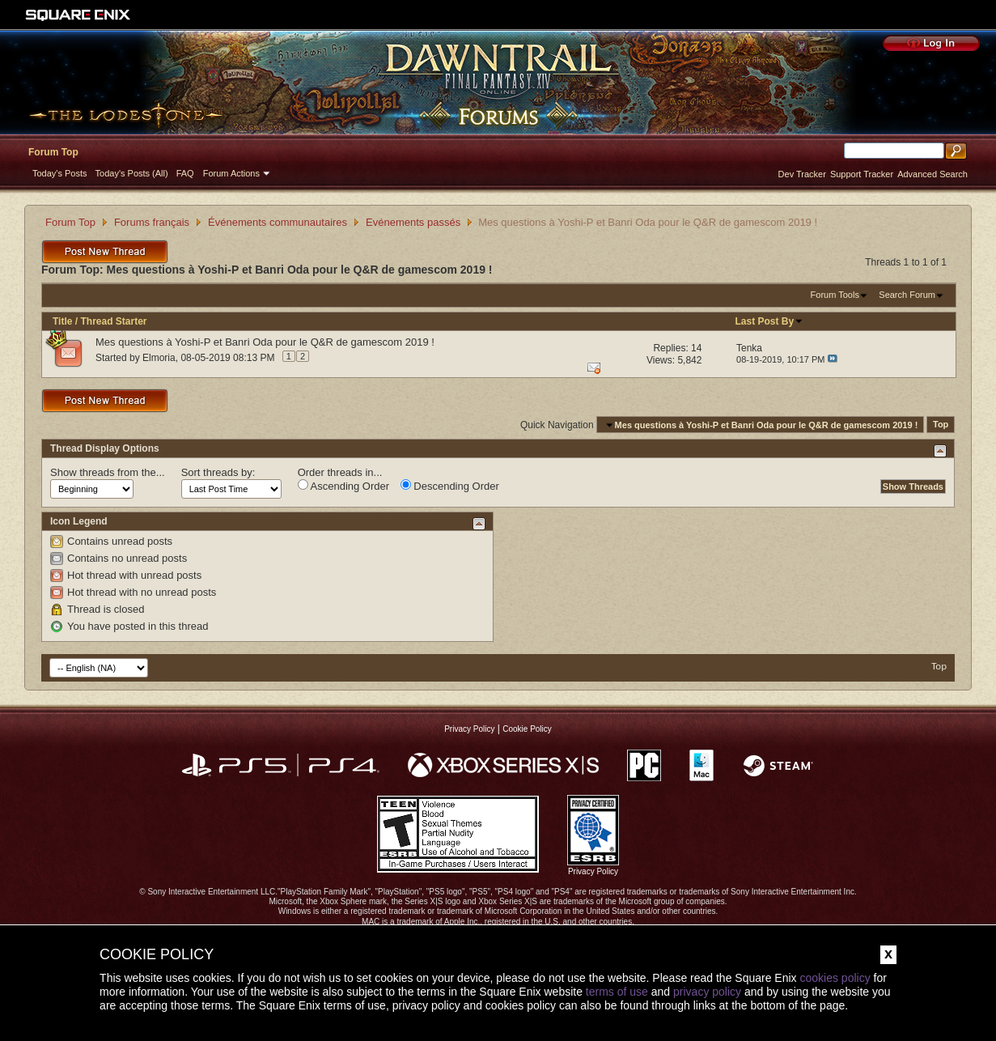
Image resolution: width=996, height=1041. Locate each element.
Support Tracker (861, 174)
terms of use (617, 991)
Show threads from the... (107, 472)
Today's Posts (59, 173)
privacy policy (707, 991)
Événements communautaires (277, 222)
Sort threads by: (218, 472)
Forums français (151, 222)
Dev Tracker (802, 174)
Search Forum (907, 295)
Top (940, 425)
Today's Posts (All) (131, 173)
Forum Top (53, 152)
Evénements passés (413, 222)
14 (696, 348)
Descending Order (450, 485)
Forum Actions (231, 173)
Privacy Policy (469, 728)
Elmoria (159, 357)
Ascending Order (343, 485)
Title (62, 321)
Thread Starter (113, 321)
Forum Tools (835, 295)
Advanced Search (932, 174)
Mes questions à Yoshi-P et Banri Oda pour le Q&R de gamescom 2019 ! (264, 342)
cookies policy (834, 977)
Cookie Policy (527, 728)
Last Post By (769, 321)
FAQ (185, 173)
